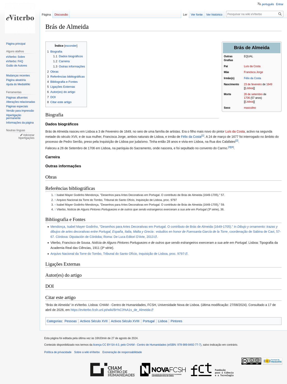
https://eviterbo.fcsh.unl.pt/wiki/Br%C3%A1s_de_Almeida (110, 310)
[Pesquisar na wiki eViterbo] (254, 14)
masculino (250, 107)
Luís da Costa (252, 66)
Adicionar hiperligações (27, 136)
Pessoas (71, 321)
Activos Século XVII (94, 321)
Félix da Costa (252, 78)
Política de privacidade (58, 352)
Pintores (176, 321)
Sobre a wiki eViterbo (87, 352)
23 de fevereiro (253, 84)
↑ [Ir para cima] (55, 195)
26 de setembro (253, 94)
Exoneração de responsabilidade (122, 352)
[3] (229, 147)
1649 (269, 84)
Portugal (149, 321)
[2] (236, 140)
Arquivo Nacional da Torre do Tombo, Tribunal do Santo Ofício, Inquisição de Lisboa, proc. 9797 (117, 253)
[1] (202, 135)
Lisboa (249, 88)
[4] (232, 147)
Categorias (54, 321)
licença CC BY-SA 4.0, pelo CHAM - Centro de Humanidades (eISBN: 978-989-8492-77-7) (147, 344)
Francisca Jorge (253, 72)
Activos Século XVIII (125, 321)
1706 (247, 97)
